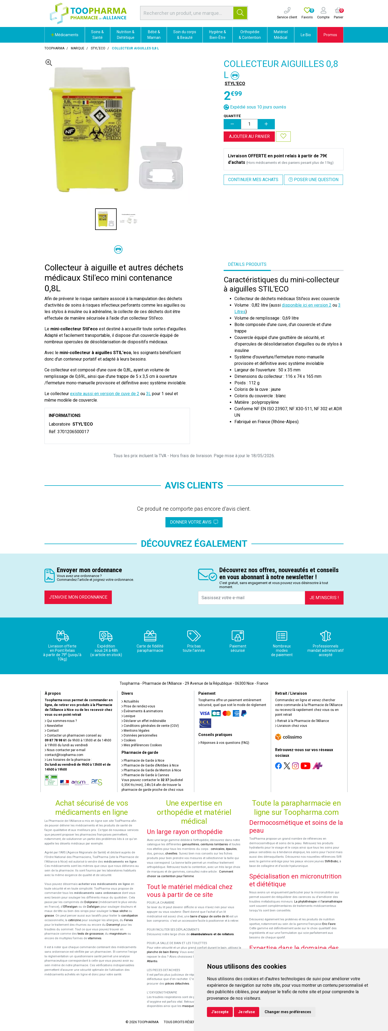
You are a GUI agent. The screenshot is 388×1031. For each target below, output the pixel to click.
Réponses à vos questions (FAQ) (223, 743)
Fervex (128, 920)
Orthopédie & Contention (250, 35)
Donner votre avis (194, 522)
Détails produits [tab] (247, 264)
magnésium (118, 933)
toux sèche (120, 911)
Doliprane (91, 902)
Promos (330, 35)
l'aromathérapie (331, 901)
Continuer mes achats (253, 179)
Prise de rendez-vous (138, 706)
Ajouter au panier (249, 136)
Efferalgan (70, 906)
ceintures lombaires (214, 844)
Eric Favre (328, 924)
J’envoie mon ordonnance (78, 597)
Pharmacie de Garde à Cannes (145, 775)
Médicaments (64, 35)
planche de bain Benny (162, 952)
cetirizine (74, 920)
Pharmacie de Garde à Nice (143, 760)
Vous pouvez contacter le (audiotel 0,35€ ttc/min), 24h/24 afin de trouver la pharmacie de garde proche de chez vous (152, 785)
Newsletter (54, 726)
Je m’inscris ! (324, 597)
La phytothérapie (305, 901)
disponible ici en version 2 (306, 305)
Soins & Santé (97, 35)
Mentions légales (136, 730)
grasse (49, 915)
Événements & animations (142, 711)
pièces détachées (177, 983)
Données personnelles (139, 735)
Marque (77, 48)
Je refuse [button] (246, 1012)
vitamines (94, 938)
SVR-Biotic (331, 861)
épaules (231, 849)
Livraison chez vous (291, 726)
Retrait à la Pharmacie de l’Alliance (302, 721)
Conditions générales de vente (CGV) (150, 726)
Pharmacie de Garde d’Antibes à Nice (150, 765)
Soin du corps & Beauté (184, 35)
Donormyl (113, 925)
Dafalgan (93, 906)
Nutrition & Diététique (125, 35)
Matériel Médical (281, 35)
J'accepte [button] (219, 1012)
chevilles (171, 853)
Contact (52, 730)
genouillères (190, 844)
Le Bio (306, 35)
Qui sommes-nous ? (61, 721)
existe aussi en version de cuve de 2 (104, 393)
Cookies (129, 740)
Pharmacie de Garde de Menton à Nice (151, 770)
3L (148, 393)
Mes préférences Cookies (142, 745)
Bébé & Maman (154, 35)
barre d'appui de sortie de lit (209, 916)
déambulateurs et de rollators (212, 934)
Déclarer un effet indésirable (144, 721)
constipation (129, 915)
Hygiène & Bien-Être (217, 35)
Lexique (128, 716)
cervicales (217, 849)
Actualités (130, 701)
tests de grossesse (90, 933)
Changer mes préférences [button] (288, 1012)
